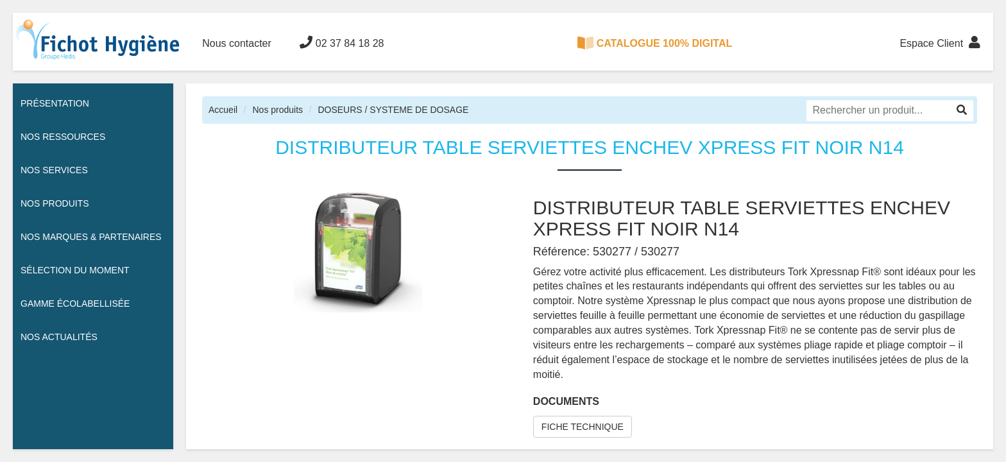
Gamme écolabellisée (75, 303)
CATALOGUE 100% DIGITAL (655, 43)
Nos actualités (59, 337)
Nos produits (277, 110)
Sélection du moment (75, 270)
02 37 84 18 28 (342, 42)
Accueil (223, 110)
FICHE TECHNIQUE (582, 427)
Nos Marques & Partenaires (91, 237)
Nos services (54, 170)
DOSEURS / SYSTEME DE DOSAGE (393, 110)
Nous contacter (236, 43)
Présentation (55, 103)
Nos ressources (63, 137)
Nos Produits (55, 203)
